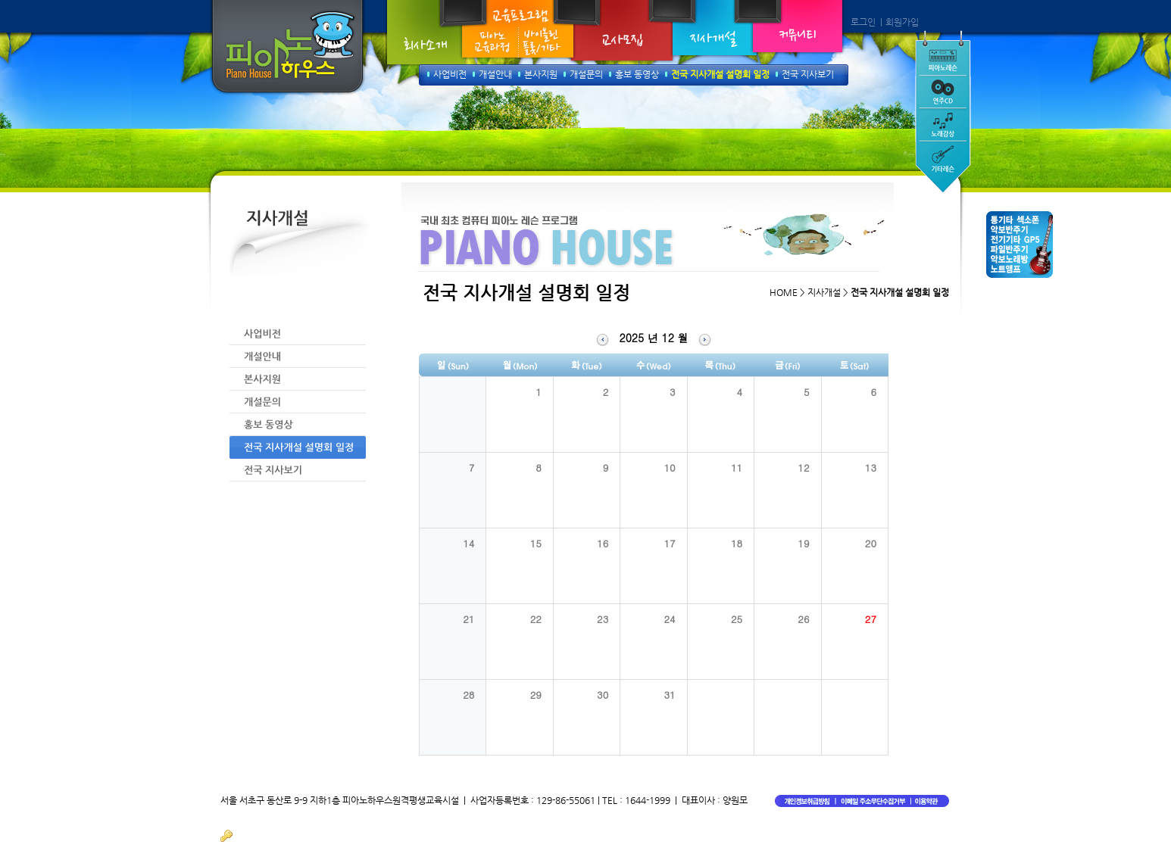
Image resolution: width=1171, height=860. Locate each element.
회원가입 (902, 22)
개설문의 (586, 74)
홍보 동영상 (637, 74)
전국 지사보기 (808, 74)
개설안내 (495, 74)
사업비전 (450, 74)
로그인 (863, 22)
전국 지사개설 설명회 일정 (720, 74)
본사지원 (540, 74)
